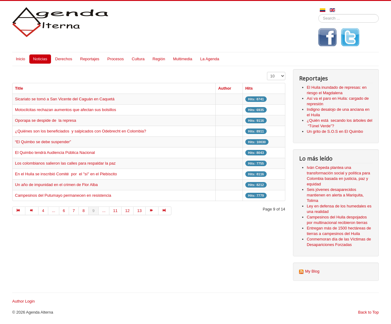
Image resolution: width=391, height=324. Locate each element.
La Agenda (209, 59)
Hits (249, 88)
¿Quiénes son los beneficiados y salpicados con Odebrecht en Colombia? (80, 131)
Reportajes (89, 59)
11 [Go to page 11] (115, 210)
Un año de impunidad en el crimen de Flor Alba (57, 184)
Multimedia (182, 59)
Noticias (40, 59)
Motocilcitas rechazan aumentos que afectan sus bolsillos (65, 109)
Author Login (23, 301)
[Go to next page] (152, 211)
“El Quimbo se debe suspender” (43, 142)
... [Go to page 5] (53, 210)
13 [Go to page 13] (139, 210)
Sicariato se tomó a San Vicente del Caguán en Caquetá (65, 99)
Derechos (63, 59)
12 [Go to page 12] (127, 210)
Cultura (138, 59)
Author (224, 88)
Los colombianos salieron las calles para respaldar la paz (65, 163)
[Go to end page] (165, 211)
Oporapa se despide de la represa (45, 120)
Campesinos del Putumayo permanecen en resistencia (63, 195)
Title (19, 88)
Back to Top (368, 312)
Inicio (20, 59)
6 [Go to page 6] (64, 210)
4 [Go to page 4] (43, 210)
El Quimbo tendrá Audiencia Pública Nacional (55, 152)
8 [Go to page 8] (83, 210)
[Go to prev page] (31, 211)
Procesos (115, 59)
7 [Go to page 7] (74, 210)
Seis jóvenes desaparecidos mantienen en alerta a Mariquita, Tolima (335, 195)
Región (158, 59)
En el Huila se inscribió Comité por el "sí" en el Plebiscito (66, 174)
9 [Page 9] (93, 210)
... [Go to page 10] (104, 210)
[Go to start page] (18, 211)
